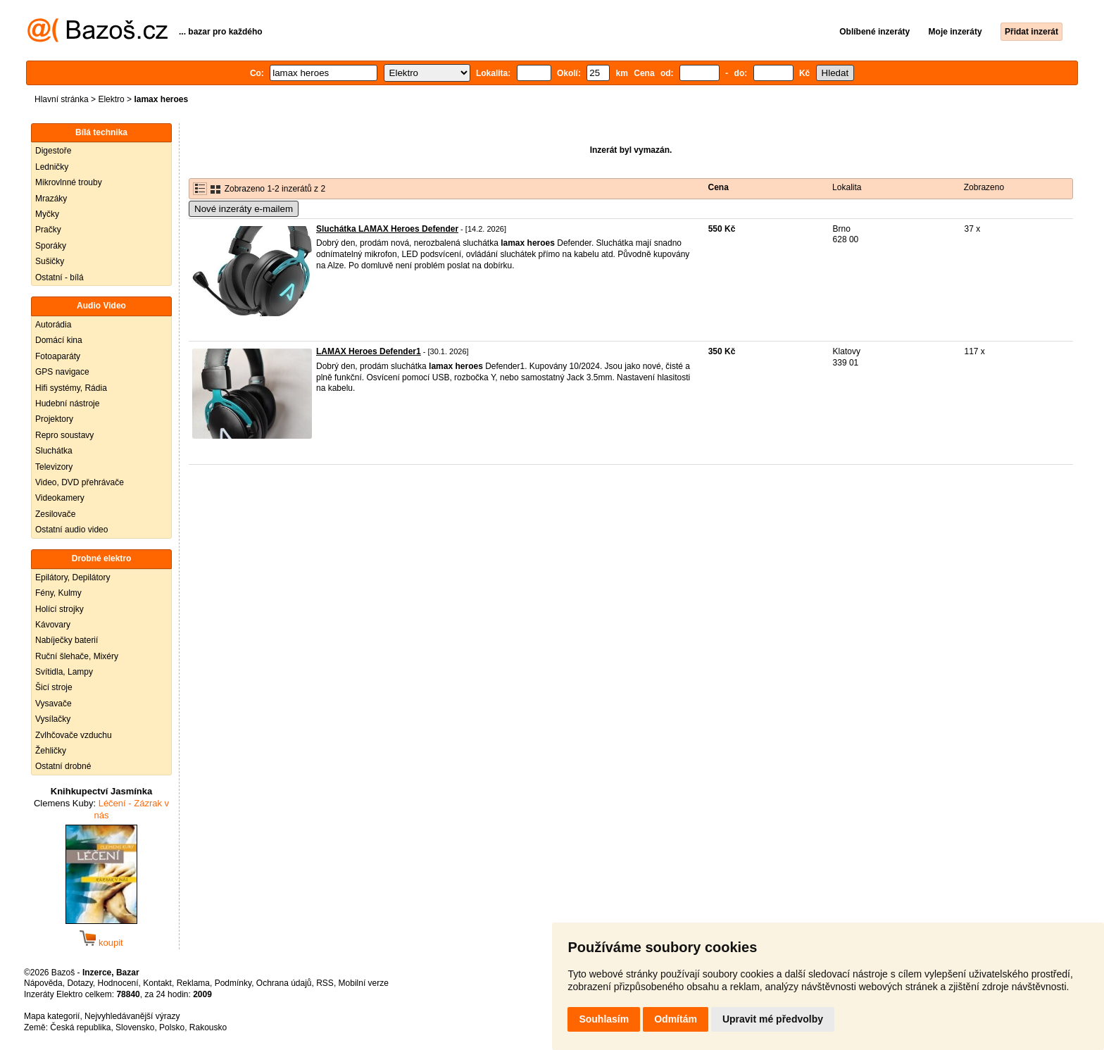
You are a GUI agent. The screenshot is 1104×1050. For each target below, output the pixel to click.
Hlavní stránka (61, 99)
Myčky (47, 214)
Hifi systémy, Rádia (71, 388)
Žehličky (50, 751)
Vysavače (53, 703)
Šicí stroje (54, 687)
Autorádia (53, 325)
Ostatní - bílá (59, 277)
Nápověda (43, 983)
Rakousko (208, 1027)
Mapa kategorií (52, 1016)
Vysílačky (52, 719)
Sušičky (49, 261)
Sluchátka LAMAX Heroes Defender (387, 229)
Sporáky (50, 246)
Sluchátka (54, 451)
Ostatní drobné (63, 766)
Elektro (111, 99)
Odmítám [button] (675, 1019)
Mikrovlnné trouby (68, 182)
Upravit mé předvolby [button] (772, 1019)
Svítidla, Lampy (64, 672)
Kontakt (157, 983)
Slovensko (134, 1027)
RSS (325, 983)
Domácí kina (58, 340)
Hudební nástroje (67, 403)
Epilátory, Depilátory (73, 577)
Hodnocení (118, 983)
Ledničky (51, 167)
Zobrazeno (984, 187)
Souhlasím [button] (604, 1019)
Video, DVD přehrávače (79, 482)
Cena (718, 187)
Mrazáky (51, 199)
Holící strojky (59, 609)
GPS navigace (62, 372)
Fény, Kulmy (58, 593)
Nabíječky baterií (66, 640)
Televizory (54, 467)
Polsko (171, 1027)
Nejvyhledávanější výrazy (132, 1016)
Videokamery (59, 498)
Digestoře (53, 151)
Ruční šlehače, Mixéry (76, 656)
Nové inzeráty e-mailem (243, 209)
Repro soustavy (64, 435)
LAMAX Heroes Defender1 (368, 351)
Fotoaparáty (57, 356)
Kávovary (52, 625)
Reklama (193, 983)
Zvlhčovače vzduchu (73, 735)
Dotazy (79, 983)
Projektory (54, 419)
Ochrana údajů (284, 983)
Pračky (48, 230)
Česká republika (80, 1027)
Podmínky (233, 983)
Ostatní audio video (71, 530)
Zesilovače (55, 514)
